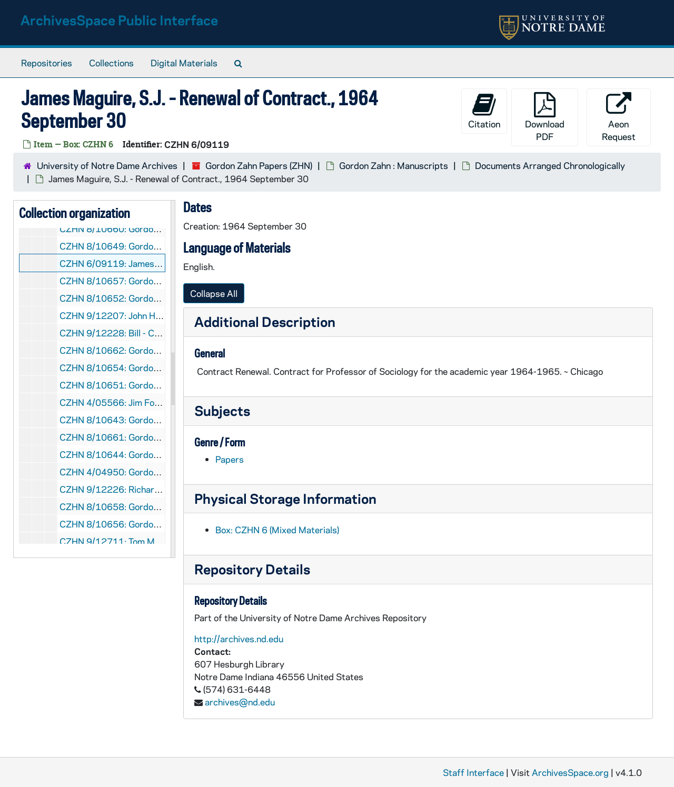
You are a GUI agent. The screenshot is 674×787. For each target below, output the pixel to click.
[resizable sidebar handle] (173, 379)
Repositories (46, 62)
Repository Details (252, 568)
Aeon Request (619, 117)
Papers (229, 459)
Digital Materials (184, 62)
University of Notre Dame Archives (107, 165)
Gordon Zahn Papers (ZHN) (258, 165)
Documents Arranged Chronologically (550, 165)
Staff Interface (473, 772)
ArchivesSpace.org (570, 772)
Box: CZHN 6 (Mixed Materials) (277, 529)
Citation (484, 110)
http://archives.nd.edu (238, 638)
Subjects (222, 410)
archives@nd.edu (240, 702)
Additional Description (264, 321)
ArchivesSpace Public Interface (119, 19)
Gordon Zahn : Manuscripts (393, 165)
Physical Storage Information (285, 498)
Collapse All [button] (213, 293)
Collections (111, 62)
